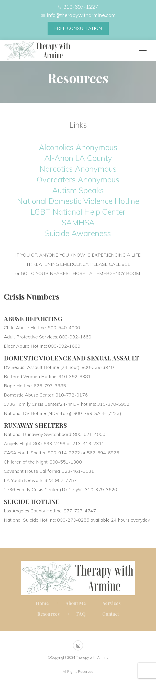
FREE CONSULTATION (78, 28)
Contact (110, 614)
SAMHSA (78, 222)
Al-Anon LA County (78, 158)
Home (42, 603)
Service (111, 603)
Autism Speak (78, 190)
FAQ (81, 614)
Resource (48, 614)
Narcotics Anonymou (78, 169)
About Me (75, 603)
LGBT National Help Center (78, 212)
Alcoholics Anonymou (78, 147)
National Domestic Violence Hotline (78, 201)
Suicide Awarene (78, 233)
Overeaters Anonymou (78, 179)
